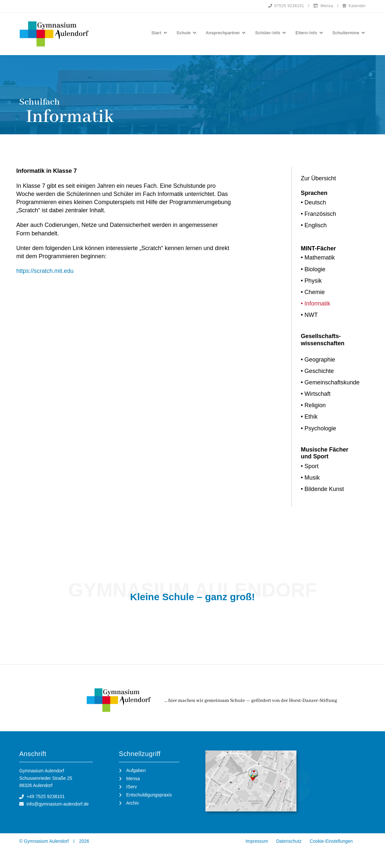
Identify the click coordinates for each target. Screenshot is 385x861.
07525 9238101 (286, 6)
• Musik (310, 477)
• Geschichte (317, 371)
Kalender (354, 6)
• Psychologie (318, 428)
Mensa (323, 6)
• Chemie (312, 292)
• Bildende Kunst (322, 489)
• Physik (311, 280)
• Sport (309, 466)
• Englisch (313, 225)
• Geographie (318, 359)
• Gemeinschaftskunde (330, 382)
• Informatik (315, 303)
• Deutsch (313, 202)
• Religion (313, 405)
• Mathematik (318, 257)
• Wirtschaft (315, 394)
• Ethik (309, 416)
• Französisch (318, 214)
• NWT (309, 315)
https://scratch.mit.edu (45, 271)
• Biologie (313, 269)
